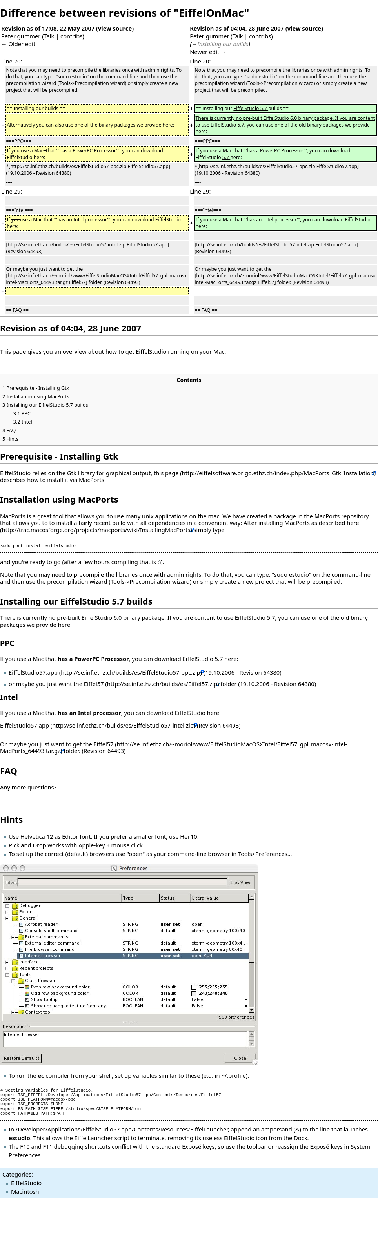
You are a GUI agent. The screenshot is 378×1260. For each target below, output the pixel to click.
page (172, 473)
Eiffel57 (94, 684)
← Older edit (18, 44)
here (353, 523)
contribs (71, 36)
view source (115, 28)
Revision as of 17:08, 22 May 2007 (47, 28)
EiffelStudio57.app (33, 672)
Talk (49, 36)
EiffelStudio (26, 1183)
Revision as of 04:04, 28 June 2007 (237, 28)
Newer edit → (208, 52)
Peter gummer (20, 36)
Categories (16, 1174)
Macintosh (25, 1191)
